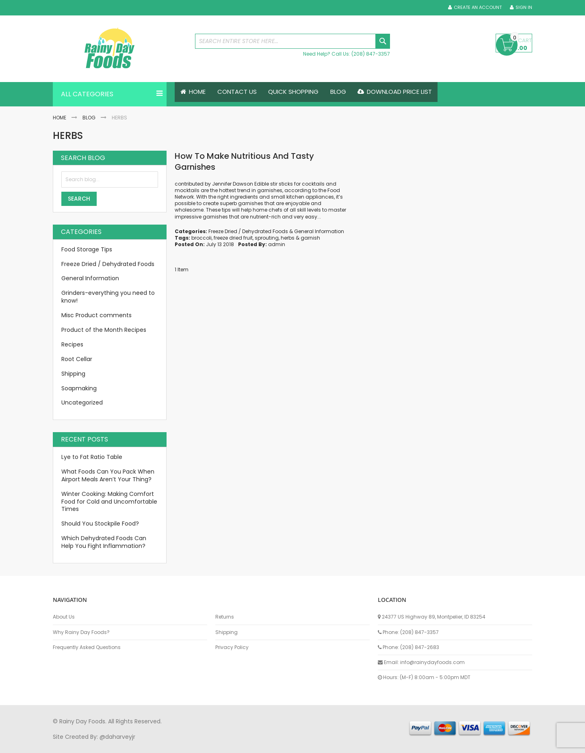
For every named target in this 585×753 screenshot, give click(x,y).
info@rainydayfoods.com (432, 662)
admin (276, 244)
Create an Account (478, 7)
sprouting (267, 237)
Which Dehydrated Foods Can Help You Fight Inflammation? (103, 542)
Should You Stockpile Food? (100, 524)
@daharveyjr (117, 737)
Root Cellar (76, 359)
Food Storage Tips (86, 249)
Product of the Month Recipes (103, 330)
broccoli (201, 237)
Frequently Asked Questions (87, 647)
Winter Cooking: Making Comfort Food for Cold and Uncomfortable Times (109, 501)
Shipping (73, 374)
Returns (224, 617)
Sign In (524, 7)
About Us (64, 617)
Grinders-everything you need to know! (108, 297)
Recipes (72, 344)
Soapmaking (79, 388)
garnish (310, 237)
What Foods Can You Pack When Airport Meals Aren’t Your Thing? (107, 475)
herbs (288, 237)
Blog (88, 117)
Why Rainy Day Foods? (81, 632)
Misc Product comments (96, 315)
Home (59, 117)
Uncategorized (82, 403)
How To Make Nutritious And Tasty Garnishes (244, 161)
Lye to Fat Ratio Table (91, 457)
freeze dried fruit (233, 237)
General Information (319, 231)
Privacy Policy (232, 647)
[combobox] (292, 41)
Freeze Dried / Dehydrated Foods (248, 231)
